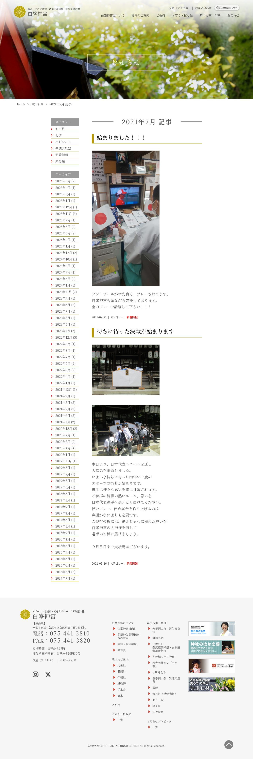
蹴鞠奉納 (157, 638)
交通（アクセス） (180, 8)
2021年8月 (62, 402)
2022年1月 (62, 383)
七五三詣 (157, 700)
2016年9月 (62, 532)
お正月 (60, 128)
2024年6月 (63, 278)
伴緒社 (121, 677)
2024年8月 (63, 265)
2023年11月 (63, 292)
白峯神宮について (113, 15)
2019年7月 (62, 474)
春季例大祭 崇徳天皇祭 (166, 680)
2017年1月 (62, 526)
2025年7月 (63, 220)
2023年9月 (62, 298)
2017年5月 (62, 519)
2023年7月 (62, 311)
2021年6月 (62, 415)
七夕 (58, 135)
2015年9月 (62, 552)
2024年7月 (63, 272)
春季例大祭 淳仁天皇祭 (166, 630)
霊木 (120, 695)
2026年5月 (63, 181)
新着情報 (61, 155)
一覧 (120, 720)
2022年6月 (63, 363)
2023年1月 (62, 331)
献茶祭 (156, 706)
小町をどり (63, 142)
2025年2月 (63, 239)
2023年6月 (62, 318)
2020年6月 (63, 441)
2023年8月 (62, 305)
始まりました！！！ (121, 137)
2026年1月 (62, 200)
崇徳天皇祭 (63, 148)
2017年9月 (62, 506)
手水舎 (121, 689)
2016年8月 (62, 539)
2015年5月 (62, 572)
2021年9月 (62, 396)
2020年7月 (63, 435)
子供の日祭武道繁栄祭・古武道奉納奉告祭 (166, 647)
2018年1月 (62, 500)
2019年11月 (63, 461)
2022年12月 (63, 337)
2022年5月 (63, 370)
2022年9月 (63, 344)
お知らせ (233, 15)
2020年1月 (62, 454)
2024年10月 (63, 259)
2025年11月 (63, 213)
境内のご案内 (140, 15)
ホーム (20, 104)
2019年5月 (62, 487)
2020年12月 (63, 428)
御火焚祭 (157, 712)
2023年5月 (62, 324)
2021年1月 (62, 422)
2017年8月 (62, 513)
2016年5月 (62, 545)
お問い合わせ (203, 8)
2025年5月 (63, 233)
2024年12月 (63, 252)
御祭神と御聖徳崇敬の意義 (128, 636)
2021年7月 (62, 409)
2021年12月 (63, 389)
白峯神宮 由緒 (126, 628)
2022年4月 (63, 376)
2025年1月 (62, 246)
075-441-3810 (70, 633)
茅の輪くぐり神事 (163, 656)
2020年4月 (63, 448)
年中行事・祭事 (210, 15)
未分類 (60, 161)
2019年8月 (62, 467)
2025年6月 (63, 226)
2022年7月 (63, 357)
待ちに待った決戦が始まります (135, 331)
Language (225, 7)
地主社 (121, 665)
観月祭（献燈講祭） (164, 693)
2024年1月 (62, 285)
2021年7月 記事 (60, 104)
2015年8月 (62, 559)
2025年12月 (63, 207)
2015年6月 (62, 565)
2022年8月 (63, 350)
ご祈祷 (160, 15)
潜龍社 (121, 671)
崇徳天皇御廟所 (127, 644)
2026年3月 (62, 194)
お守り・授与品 (182, 15)
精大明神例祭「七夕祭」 (164, 664)
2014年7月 (62, 578)
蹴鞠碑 (121, 683)
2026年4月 (63, 187)
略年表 (121, 650)
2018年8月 (62, 493)
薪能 (155, 687)
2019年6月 (62, 480)
